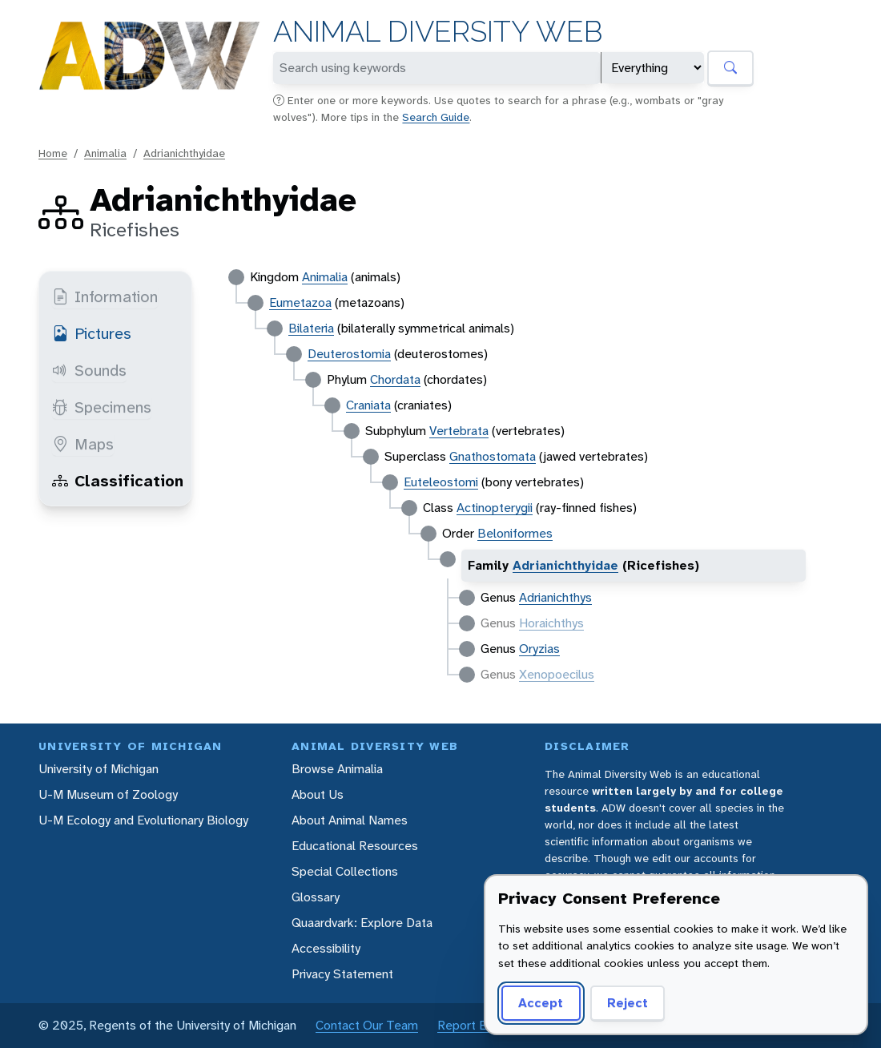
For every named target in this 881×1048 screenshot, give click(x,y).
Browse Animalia (337, 768)
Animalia (105, 153)
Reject (627, 1002)
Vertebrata (459, 430)
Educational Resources (355, 845)
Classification (117, 481)
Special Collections (345, 871)
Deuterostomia (349, 353)
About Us (318, 794)
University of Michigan (98, 768)
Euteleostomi (441, 482)
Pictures (91, 333)
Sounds (89, 370)
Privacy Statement (342, 973)
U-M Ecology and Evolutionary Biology (143, 820)
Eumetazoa (300, 302)
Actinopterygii (495, 507)
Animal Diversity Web (437, 31)
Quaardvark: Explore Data (362, 922)
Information (105, 296)
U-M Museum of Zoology (108, 794)
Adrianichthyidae (184, 153)
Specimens (101, 407)
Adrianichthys (555, 597)
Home (52, 153)
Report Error (471, 1025)
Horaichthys (551, 623)
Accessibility (326, 948)
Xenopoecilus (556, 674)
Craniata (368, 405)
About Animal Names (350, 820)
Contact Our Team (367, 1025)
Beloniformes (515, 533)
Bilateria (311, 328)
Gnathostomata (492, 456)
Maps (83, 444)
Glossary (316, 897)
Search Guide (435, 117)
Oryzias (539, 648)
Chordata (395, 379)
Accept (540, 1002)
